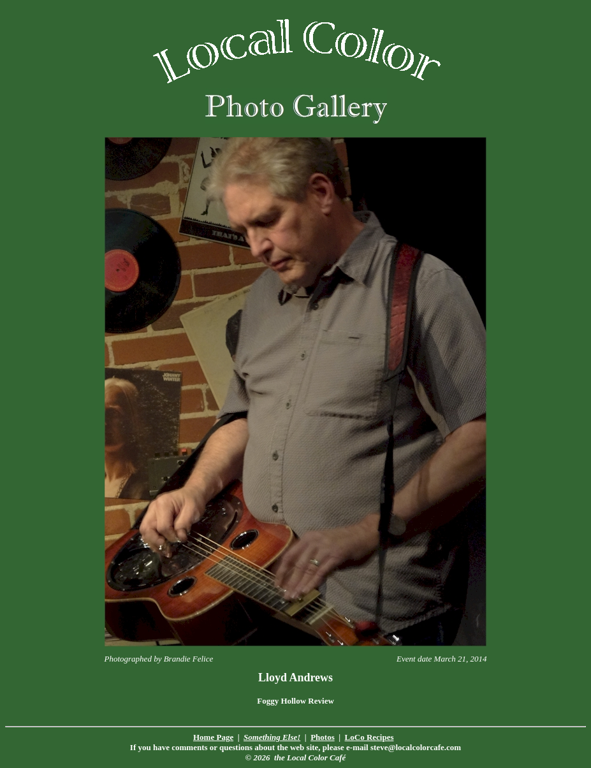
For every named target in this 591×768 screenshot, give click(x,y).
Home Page (213, 737)
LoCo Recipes (369, 737)
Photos (322, 737)
